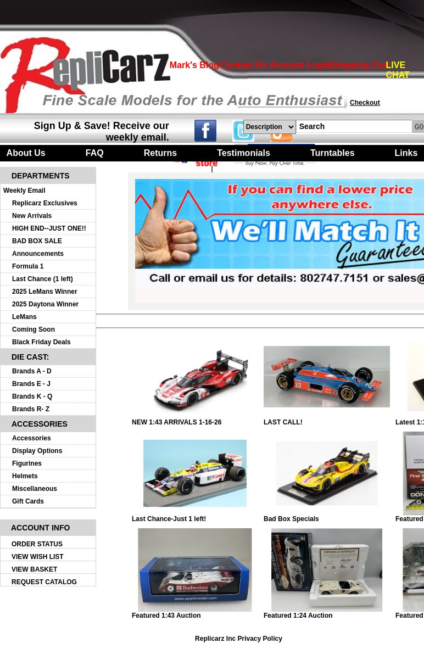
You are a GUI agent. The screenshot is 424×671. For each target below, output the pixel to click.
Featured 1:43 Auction (195, 612)
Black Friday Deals (41, 342)
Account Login (300, 65)
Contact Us (243, 65)
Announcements (38, 254)
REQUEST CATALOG (44, 582)
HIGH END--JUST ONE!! (49, 228)
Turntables (332, 153)
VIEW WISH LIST (38, 557)
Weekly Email (24, 190)
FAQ (95, 153)
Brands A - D (32, 371)
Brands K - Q (32, 396)
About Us (26, 153)
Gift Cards (28, 501)
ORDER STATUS (37, 544)
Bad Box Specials (327, 516)
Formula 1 (27, 266)
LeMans (24, 317)
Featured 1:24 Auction (327, 612)
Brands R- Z (30, 409)
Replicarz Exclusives (44, 203)
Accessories (31, 438)
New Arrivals (32, 216)
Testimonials (243, 153)
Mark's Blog (194, 65)
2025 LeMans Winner (44, 291)
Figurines (27, 463)
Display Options (37, 451)
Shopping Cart (358, 65)
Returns (160, 153)
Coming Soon (33, 329)
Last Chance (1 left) (42, 279)
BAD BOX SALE (37, 241)
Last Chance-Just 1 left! (195, 516)
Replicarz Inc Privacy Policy (238, 638)
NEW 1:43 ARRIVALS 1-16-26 (195, 419)
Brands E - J (31, 384)
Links (406, 153)
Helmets (25, 476)
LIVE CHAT (398, 70)
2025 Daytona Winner (45, 304)
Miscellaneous (34, 489)
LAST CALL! (327, 419)
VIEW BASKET (34, 569)
